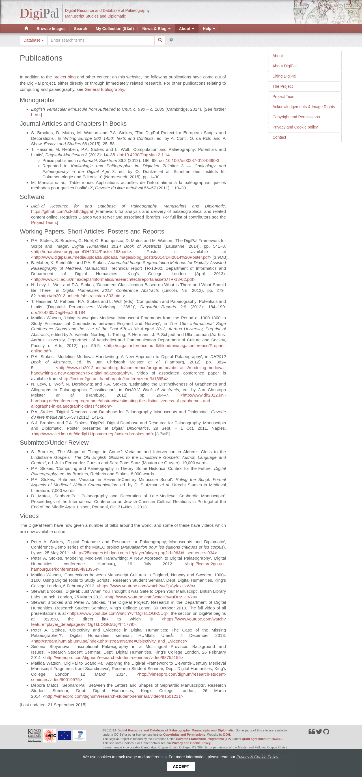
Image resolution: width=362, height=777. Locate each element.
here (35, 114)
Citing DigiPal (284, 76)
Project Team (284, 96)
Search (80, 28)
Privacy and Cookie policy (295, 127)
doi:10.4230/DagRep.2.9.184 (58, 312)
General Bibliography (104, 89)
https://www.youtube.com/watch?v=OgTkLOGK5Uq (118, 613)
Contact (279, 137)
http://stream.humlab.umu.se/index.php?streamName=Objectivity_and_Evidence (109, 641)
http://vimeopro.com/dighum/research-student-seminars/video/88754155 (113, 657)
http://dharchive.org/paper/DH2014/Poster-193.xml (81, 251)
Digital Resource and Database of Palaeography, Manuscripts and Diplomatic (175, 730)
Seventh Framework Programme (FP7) (204, 738)
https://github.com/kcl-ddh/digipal (62, 211)
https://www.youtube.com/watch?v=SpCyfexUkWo (146, 585)
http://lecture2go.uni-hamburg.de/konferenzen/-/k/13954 (113, 378)
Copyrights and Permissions (184, 734)
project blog (64, 76)
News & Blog (156, 28)
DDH (226, 734)
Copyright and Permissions (296, 117)
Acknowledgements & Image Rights (304, 106)
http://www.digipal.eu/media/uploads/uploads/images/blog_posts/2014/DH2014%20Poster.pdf (121, 257)
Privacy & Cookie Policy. (257, 757)
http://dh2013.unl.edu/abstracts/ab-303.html (81, 295)
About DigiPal (285, 66)
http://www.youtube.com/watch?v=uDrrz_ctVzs (151, 596)
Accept (181, 766)
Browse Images (51, 28)
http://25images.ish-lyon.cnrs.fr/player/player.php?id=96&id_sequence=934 (144, 552)
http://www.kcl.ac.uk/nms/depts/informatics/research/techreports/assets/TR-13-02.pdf (113, 279)
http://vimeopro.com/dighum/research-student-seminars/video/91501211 (113, 696)
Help (209, 28)
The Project (283, 86)
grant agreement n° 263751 (262, 738)
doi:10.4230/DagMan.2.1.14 (143, 154)
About (186, 28)
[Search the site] (101, 40)
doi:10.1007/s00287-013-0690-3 (189, 160)
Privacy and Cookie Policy (191, 743)
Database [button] (33, 40)
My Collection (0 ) (115, 28)
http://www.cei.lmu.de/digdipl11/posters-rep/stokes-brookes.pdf (93, 433)
